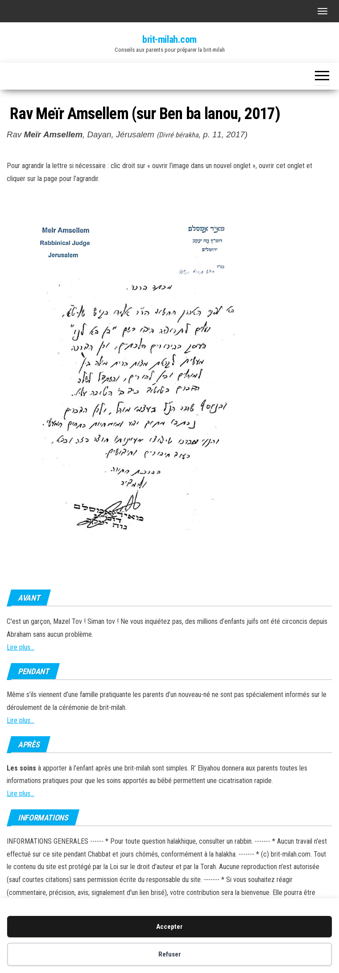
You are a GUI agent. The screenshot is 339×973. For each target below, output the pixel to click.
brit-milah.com (169, 39)
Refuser (169, 954)
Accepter (169, 927)
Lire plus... (20, 647)
